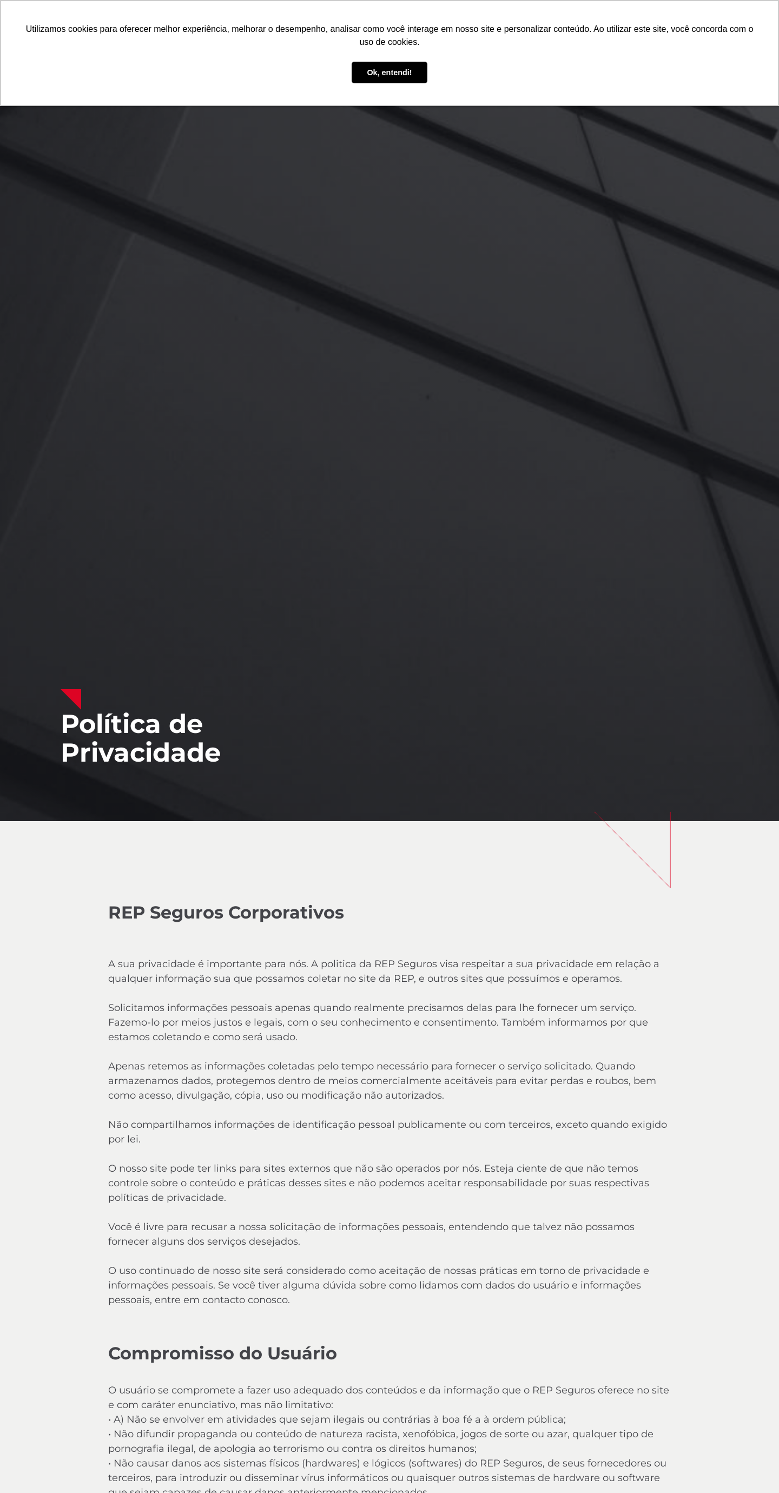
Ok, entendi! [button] (389, 72)
